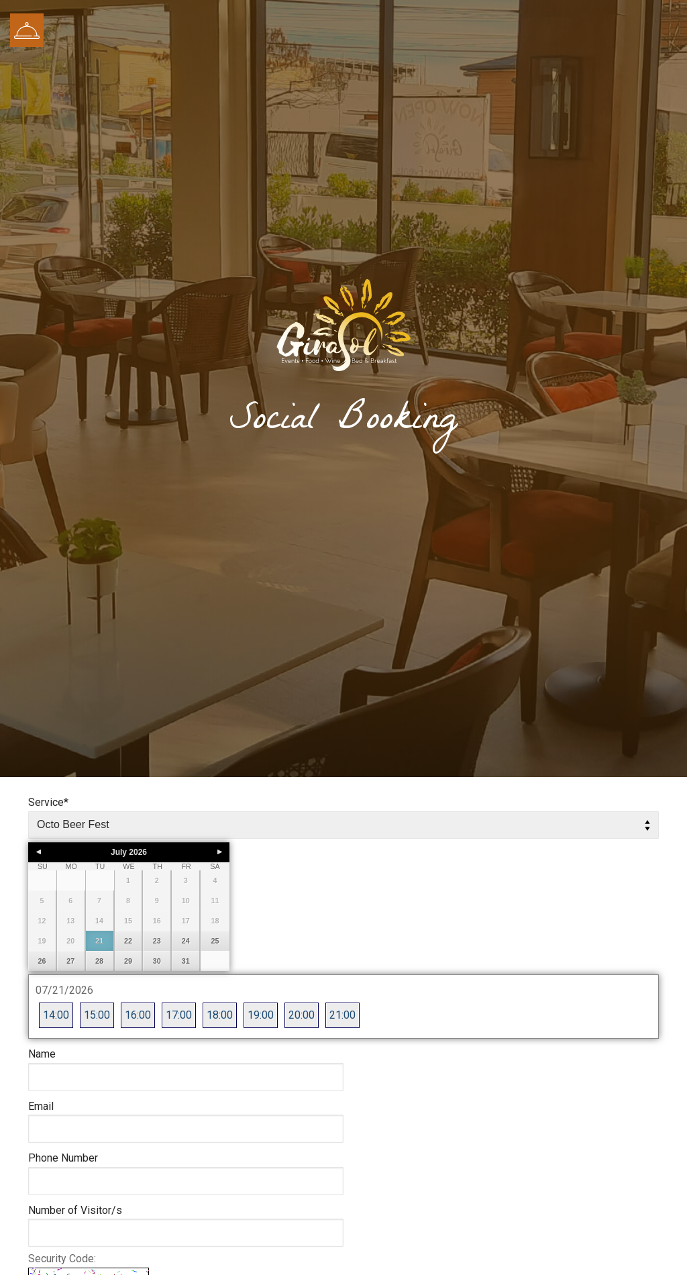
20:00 (301, 1015)
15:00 (97, 1015)
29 (128, 961)
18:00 (220, 1015)
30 (157, 961)
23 (157, 941)
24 (186, 941)
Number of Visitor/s (75, 1210)
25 (215, 941)
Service (48, 802)
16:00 (138, 1015)
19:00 (261, 1015)
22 (128, 941)
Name (42, 1054)
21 (99, 941)
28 (99, 961)
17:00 (179, 1015)
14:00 (56, 1015)
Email (41, 1106)
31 (186, 961)
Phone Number (63, 1158)
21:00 (342, 1015)
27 (70, 961)
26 (42, 961)
